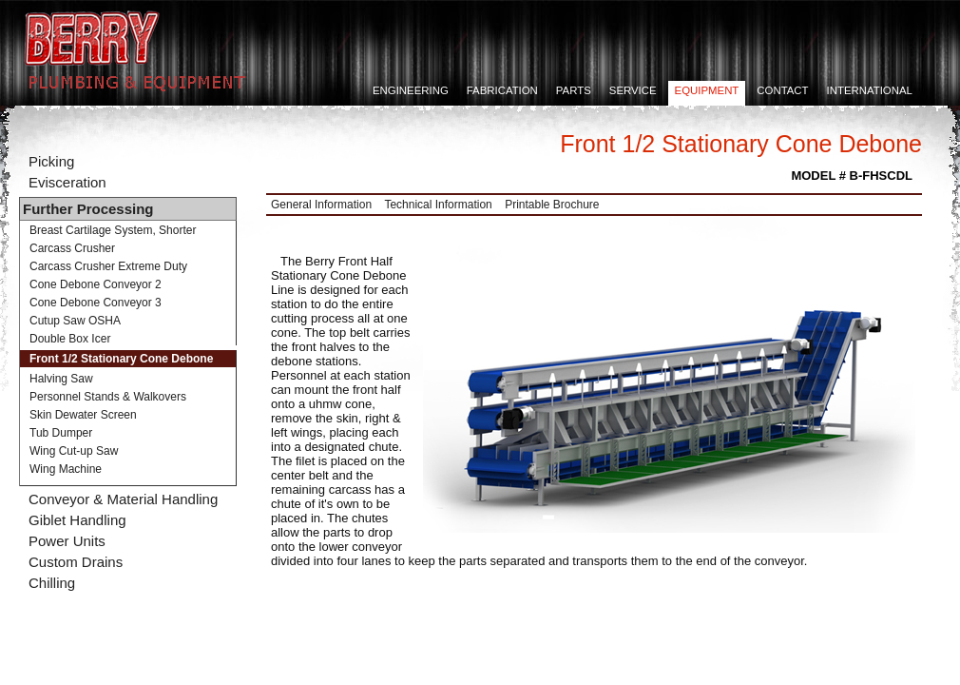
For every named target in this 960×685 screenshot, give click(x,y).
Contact (782, 90)
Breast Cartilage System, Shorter (112, 230)
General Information (321, 204)
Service (633, 90)
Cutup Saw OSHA (75, 320)
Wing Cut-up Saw (73, 451)
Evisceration (67, 182)
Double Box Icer (69, 338)
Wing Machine (65, 469)
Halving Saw (61, 378)
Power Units (67, 541)
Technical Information (437, 204)
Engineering (411, 90)
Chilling (52, 583)
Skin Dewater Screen (83, 414)
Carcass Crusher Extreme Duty (108, 266)
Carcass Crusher (72, 248)
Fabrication (502, 90)
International (869, 90)
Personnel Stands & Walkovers (107, 396)
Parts (573, 90)
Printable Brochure (552, 204)
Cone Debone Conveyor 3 (95, 302)
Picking (51, 161)
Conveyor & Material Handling (123, 499)
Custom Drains (76, 562)
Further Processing (88, 209)
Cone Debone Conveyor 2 (95, 284)
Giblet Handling (77, 520)
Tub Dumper (60, 433)
